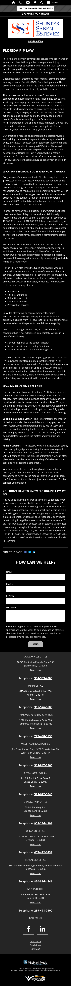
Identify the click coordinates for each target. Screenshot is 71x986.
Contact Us (35, 941)
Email (28, 2)
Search (41, 2)
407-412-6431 (43, 852)
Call (20, 2)
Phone (10, 595)
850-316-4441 (43, 881)
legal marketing (33, 970)
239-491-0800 (43, 910)
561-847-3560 (43, 765)
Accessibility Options (35, 14)
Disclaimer (35, 945)
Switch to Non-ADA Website (35, 8)
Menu (55, 2)
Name (9, 572)
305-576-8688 (43, 707)
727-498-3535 (43, 736)
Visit (35, 2)
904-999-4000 (35, 41)
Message (11, 607)
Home (13, 2)
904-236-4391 (43, 823)
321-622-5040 (43, 794)
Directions (35, 670)
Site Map (35, 948)
